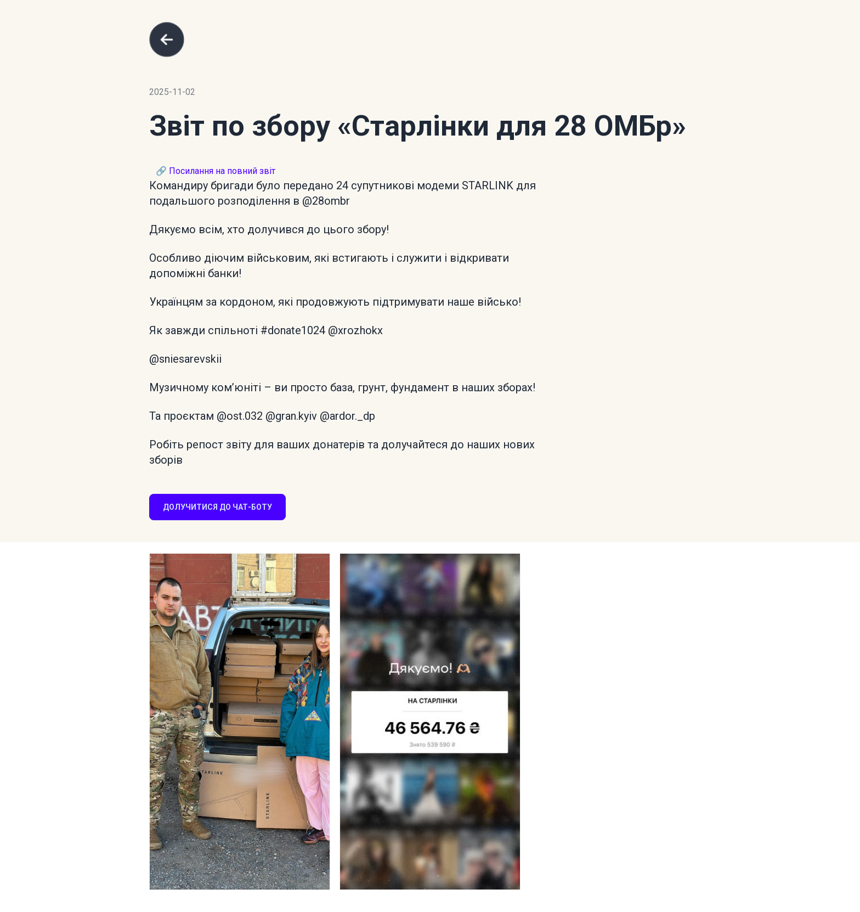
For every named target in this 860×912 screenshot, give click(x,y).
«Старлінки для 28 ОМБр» (511, 126)
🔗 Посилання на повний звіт (215, 171)
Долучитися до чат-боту (217, 507)
